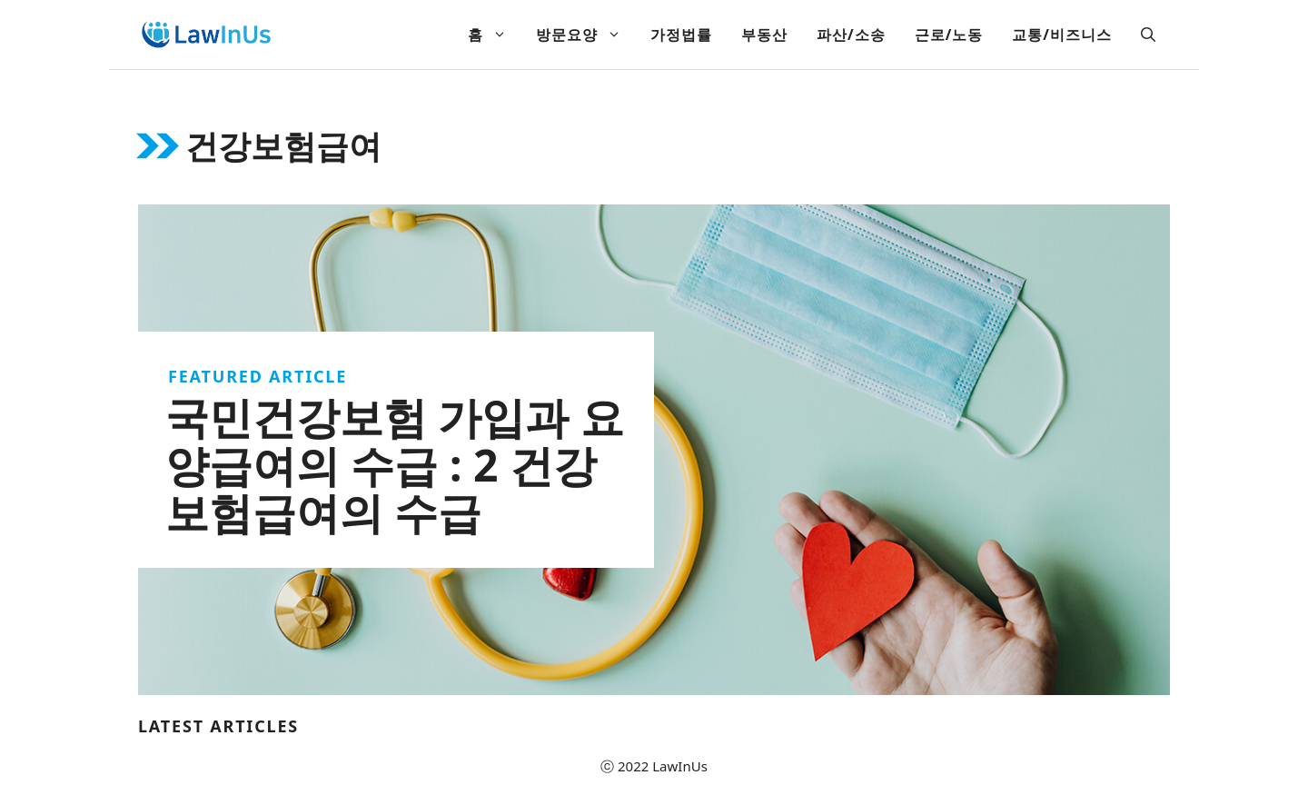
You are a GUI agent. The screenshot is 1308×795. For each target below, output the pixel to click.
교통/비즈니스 (1062, 35)
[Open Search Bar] (1148, 34)
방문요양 (586, 34)
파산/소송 (851, 35)
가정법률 (681, 35)
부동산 (764, 35)
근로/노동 (949, 35)
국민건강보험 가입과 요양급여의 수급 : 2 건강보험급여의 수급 (394, 464)
